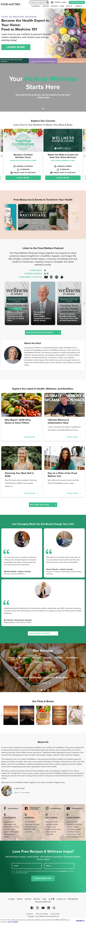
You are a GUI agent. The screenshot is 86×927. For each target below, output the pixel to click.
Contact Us (61, 899)
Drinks (48, 661)
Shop (69, 6)
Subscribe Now (43, 878)
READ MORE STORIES (43, 633)
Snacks (48, 657)
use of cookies (13, 922)
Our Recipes (43, 650)
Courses (35, 6)
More (78, 6)
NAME (16, 866)
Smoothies (72, 657)
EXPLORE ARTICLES (43, 505)
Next (77, 217)
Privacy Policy (55, 914)
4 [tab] (48, 690)
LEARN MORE (16, 47)
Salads (58, 657)
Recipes (46, 6)
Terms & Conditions (42, 914)
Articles (37, 899)
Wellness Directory (43, 902)
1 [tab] (38, 690)
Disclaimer (29, 914)
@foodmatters (13, 808)
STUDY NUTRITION (77, 2)
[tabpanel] (43, 667)
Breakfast (24, 657)
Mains (11, 657)
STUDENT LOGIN (58, 2)
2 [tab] (41, 690)
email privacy (62, 871)
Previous (8, 217)
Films (62, 6)
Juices (37, 661)
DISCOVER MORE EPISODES (43, 332)
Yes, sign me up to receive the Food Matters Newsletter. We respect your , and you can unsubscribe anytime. (45, 872)
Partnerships (73, 899)
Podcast (54, 6)
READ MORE (31, 437)
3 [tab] (45, 690)
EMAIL (48, 866)
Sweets (36, 657)
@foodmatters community (34, 808)
